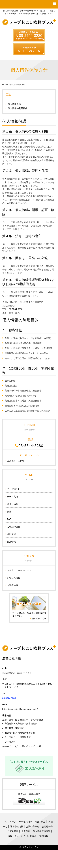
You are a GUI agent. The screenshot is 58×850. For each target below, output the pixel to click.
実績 (9, 511)
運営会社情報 (16, 826)
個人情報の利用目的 (17, 108)
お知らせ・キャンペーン (19, 570)
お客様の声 (12, 585)
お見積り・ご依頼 (15, 460)
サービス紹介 (25, 821)
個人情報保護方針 (41, 831)
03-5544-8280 (15, 309)
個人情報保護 (14, 104)
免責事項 (25, 831)
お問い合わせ (32, 826)
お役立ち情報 (13, 578)
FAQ (9, 519)
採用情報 (11, 541)
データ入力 (12, 496)
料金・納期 (12, 504)
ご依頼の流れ (13, 526)
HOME (5, 84)
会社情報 (11, 534)
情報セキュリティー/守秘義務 (22, 836)
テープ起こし (13, 489)
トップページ (9, 821)
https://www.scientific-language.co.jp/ (20, 709)
